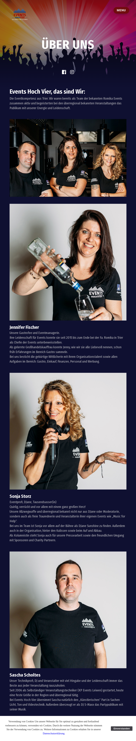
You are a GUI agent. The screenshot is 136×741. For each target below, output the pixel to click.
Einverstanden (122, 728)
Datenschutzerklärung (54, 733)
